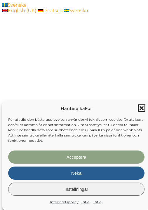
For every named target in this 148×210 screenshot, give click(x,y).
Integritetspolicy (64, 202)
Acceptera (76, 157)
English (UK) (20, 10)
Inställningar (76, 189)
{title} (85, 202)
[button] (141, 108)
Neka (76, 173)
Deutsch (51, 10)
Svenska (14, 5)
